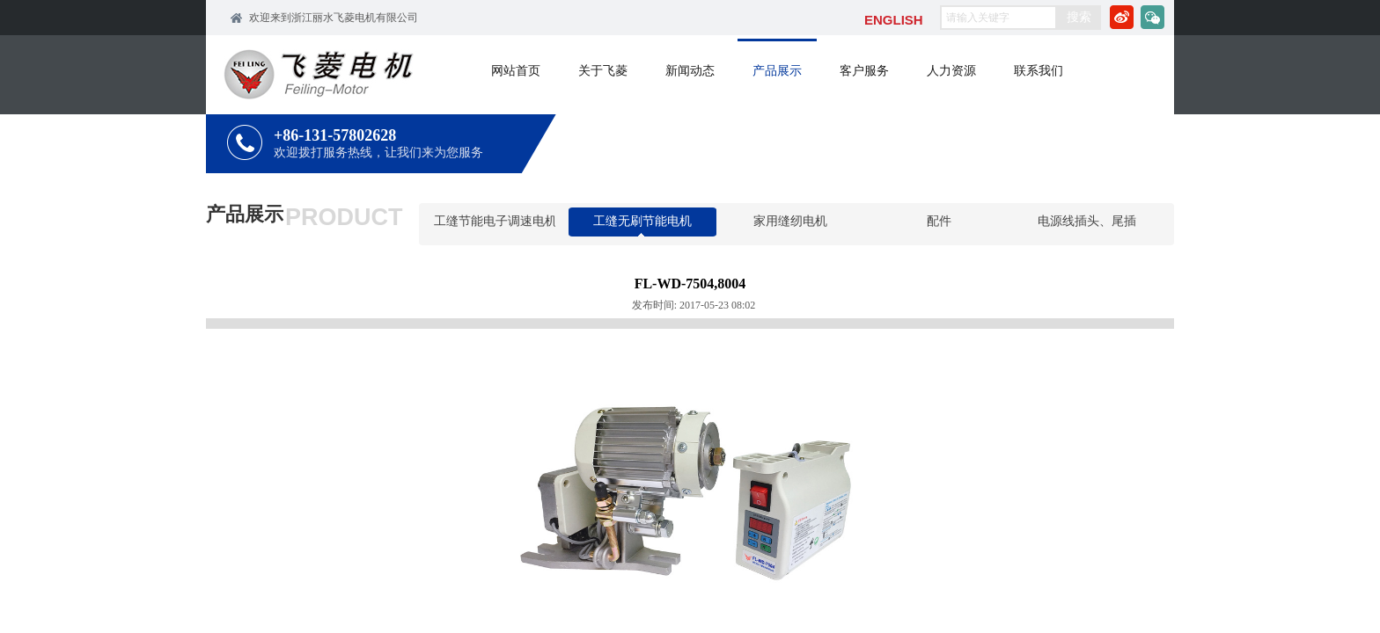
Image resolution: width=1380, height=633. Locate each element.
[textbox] (998, 17)
